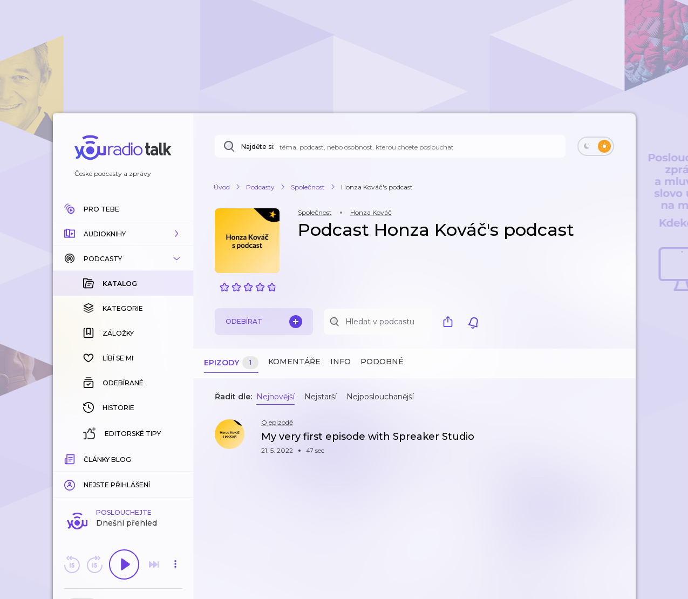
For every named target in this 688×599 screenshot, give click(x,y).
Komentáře (294, 361)
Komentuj (123, 474)
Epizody (231, 363)
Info (340, 361)
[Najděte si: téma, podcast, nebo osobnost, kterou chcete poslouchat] (390, 146)
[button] (123, 233)
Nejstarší (320, 396)
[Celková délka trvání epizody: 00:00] (175, 458)
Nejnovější (275, 396)
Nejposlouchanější (380, 396)
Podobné (382, 361)
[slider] (86, 459)
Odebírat (264, 321)
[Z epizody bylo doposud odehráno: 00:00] (70, 458)
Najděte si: (258, 146)
